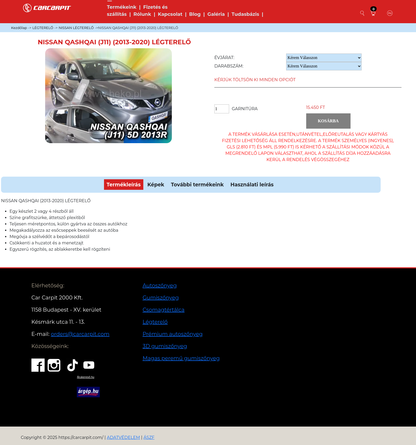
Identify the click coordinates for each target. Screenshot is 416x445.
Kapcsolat (170, 14)
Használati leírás (251, 184)
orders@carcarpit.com (80, 334)
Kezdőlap (19, 28)
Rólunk (142, 14)
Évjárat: (224, 57)
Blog (195, 14)
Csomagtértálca (164, 310)
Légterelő (155, 322)
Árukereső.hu (85, 377)
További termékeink (197, 184)
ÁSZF (148, 437)
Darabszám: (228, 66)
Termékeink (121, 7)
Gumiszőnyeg (161, 297)
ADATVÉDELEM (123, 437)
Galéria (216, 14)
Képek (155, 184)
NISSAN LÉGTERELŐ (76, 28)
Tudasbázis (245, 14)
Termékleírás (124, 184)
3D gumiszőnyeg (165, 346)
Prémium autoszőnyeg (173, 334)
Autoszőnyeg (160, 285)
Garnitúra (245, 108)
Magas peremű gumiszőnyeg (181, 358)
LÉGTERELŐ (42, 28)
